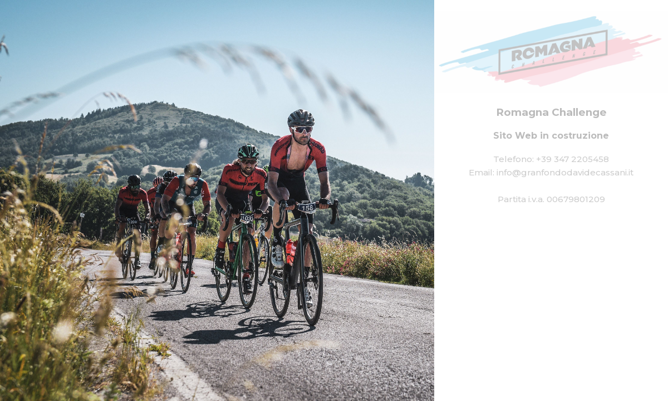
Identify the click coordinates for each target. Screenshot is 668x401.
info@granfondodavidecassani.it (565, 172)
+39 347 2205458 (572, 159)
